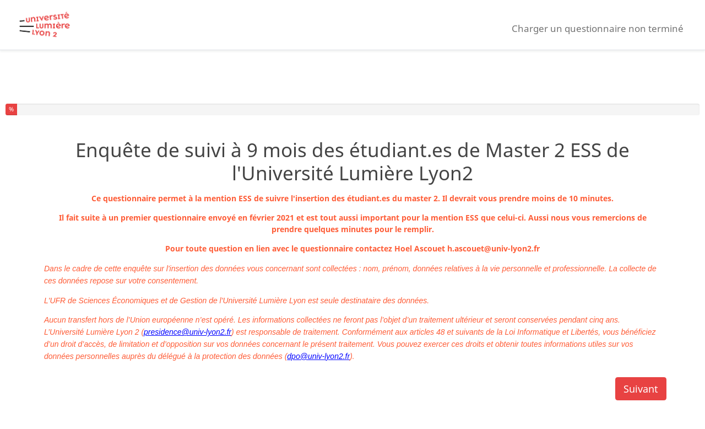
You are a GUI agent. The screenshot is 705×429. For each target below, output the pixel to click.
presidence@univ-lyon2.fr (187, 332)
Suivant (640, 388)
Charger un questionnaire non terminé (598, 28)
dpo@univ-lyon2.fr (318, 356)
